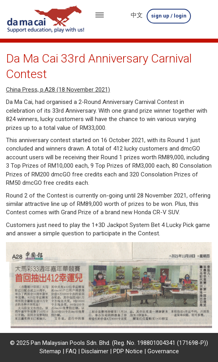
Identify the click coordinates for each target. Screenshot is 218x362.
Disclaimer (94, 351)
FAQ (71, 351)
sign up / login (169, 16)
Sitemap (50, 351)
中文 (137, 15)
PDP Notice (128, 351)
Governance (163, 351)
